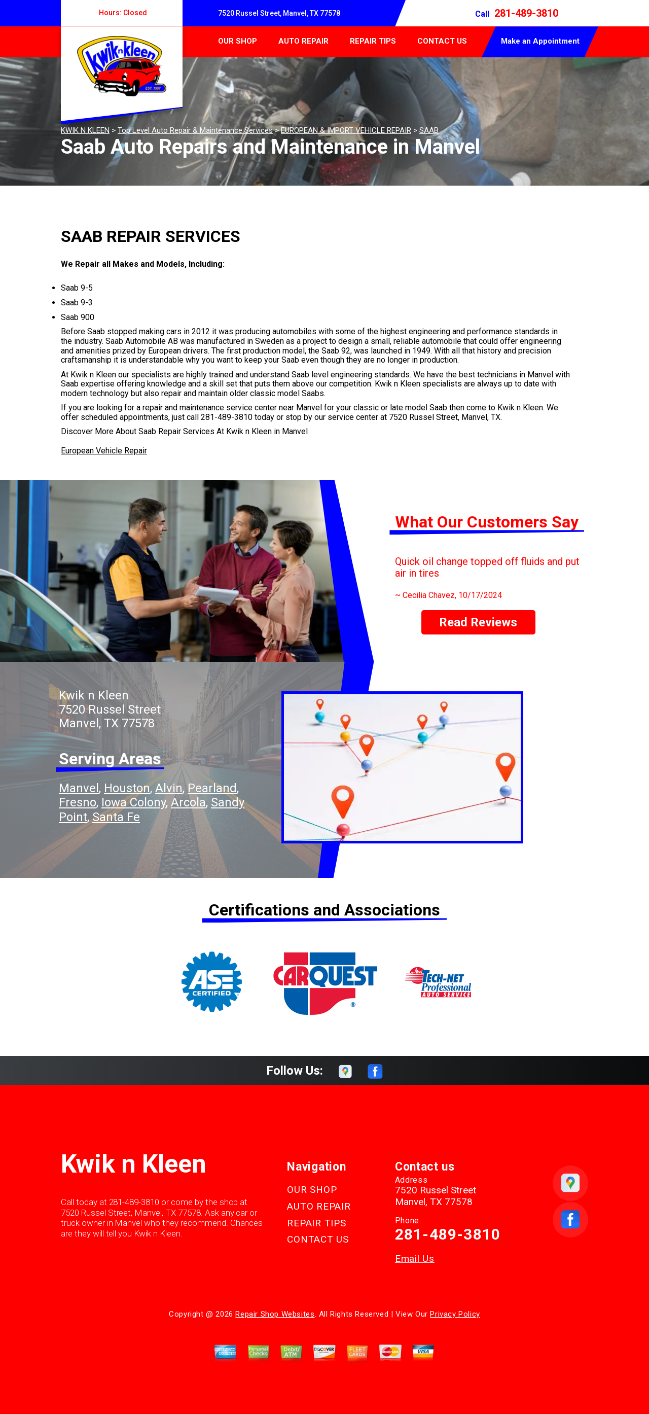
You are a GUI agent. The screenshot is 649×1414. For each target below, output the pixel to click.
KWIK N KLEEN (85, 130)
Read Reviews (478, 622)
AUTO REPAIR (303, 41)
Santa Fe (116, 817)
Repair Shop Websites (274, 1314)
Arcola (188, 802)
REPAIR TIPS (373, 41)
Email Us (415, 1258)
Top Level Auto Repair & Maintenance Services (195, 130)
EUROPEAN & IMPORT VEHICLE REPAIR (346, 130)
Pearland (212, 788)
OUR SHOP (237, 41)
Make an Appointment (540, 41)
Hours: (121, 13)
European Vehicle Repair (104, 450)
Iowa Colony (133, 802)
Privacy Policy (455, 1314)
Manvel (79, 788)
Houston (127, 788)
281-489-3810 (526, 13)
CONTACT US (442, 41)
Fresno (77, 802)
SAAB (429, 130)
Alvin (169, 788)
